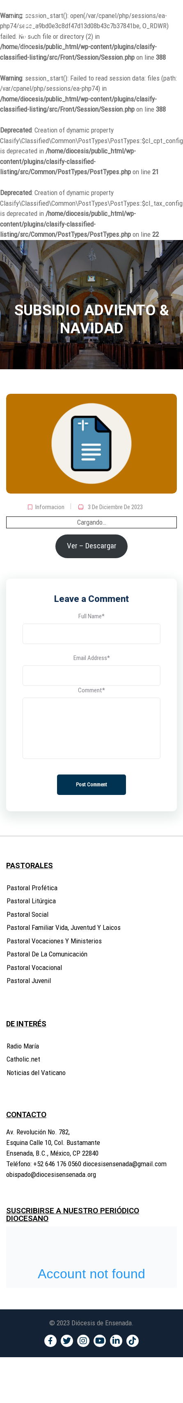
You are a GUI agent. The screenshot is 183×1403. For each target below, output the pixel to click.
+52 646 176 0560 (57, 1164)
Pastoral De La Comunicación (47, 954)
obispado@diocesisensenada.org (51, 1174)
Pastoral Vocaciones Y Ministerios (54, 941)
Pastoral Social (27, 914)
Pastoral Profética (32, 888)
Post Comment (91, 784)
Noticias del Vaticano (36, 1073)
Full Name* (91, 616)
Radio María (23, 1046)
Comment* (91, 690)
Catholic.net (23, 1059)
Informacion (49, 507)
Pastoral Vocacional (34, 967)
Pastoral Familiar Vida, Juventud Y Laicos (64, 927)
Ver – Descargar (92, 545)
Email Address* (91, 658)
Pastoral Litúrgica (31, 901)
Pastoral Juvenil (29, 980)
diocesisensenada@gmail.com (125, 1164)
